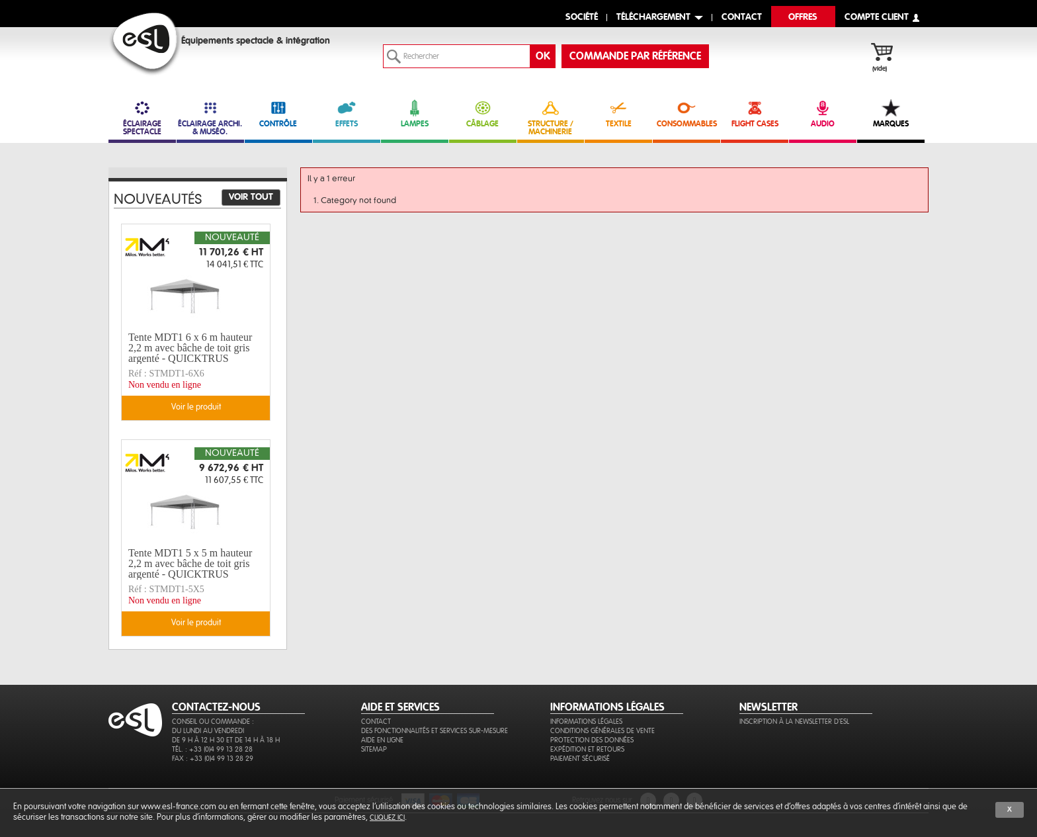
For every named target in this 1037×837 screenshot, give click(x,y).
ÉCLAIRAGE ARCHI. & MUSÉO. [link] (210, 117)
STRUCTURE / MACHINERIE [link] (551, 117)
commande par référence (635, 56)
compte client (877, 17)
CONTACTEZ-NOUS (216, 707)
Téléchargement (653, 17)
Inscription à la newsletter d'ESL (794, 721)
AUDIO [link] (822, 113)
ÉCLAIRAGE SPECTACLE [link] (142, 117)
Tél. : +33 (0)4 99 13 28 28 (212, 749)
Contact (376, 721)
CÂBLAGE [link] (483, 113)
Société (581, 17)
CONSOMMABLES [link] (686, 113)
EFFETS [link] (346, 113)
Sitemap (374, 749)
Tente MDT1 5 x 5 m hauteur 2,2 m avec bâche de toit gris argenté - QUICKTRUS (190, 564)
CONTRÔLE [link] (278, 113)
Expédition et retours (587, 749)
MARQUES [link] (891, 113)
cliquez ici (387, 817)
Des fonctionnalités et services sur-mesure (434, 730)
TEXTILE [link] (618, 113)
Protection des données (592, 740)
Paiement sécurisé (580, 758)
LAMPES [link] (414, 113)
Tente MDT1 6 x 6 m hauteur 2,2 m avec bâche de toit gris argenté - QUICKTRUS (190, 348)
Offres (802, 17)
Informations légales (586, 721)
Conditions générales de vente (602, 730)
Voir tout (251, 197)
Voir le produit (196, 407)
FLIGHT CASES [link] (754, 113)
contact (742, 17)
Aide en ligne (382, 740)
